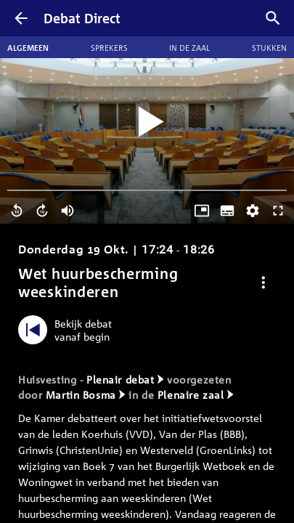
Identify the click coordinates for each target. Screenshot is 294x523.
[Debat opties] (263, 282)
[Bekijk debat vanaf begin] (68, 329)
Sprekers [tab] (109, 47)
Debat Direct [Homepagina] (82, 18)
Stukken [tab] (269, 47)
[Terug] (21, 18)
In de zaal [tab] (189, 47)
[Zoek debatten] (273, 18)
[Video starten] (147, 122)
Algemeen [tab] (28, 47)
